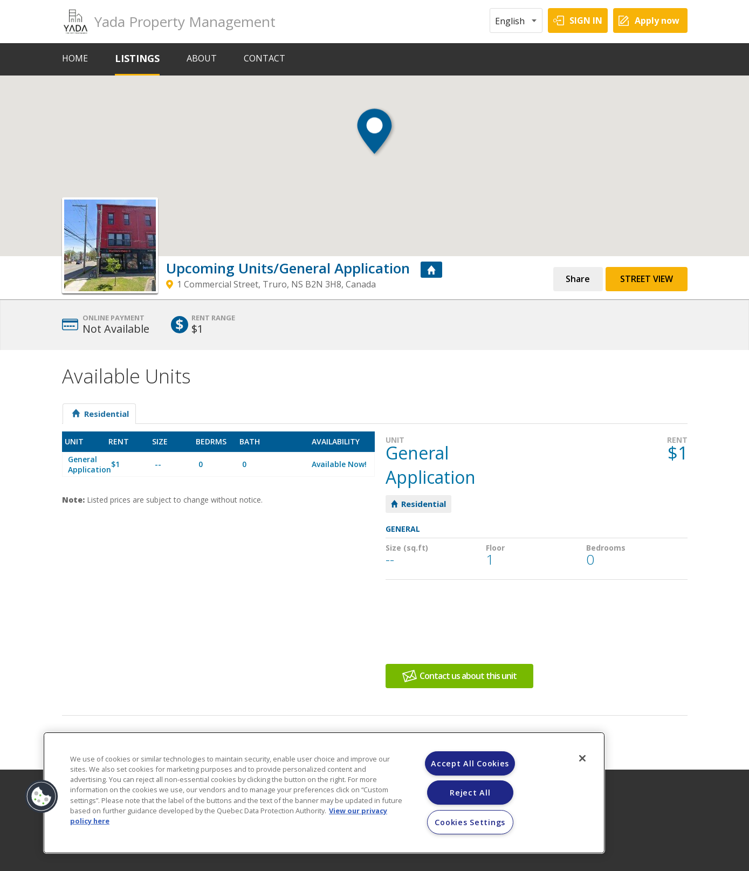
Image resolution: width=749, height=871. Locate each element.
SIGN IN (585, 20)
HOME (75, 58)
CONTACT (264, 58)
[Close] (582, 758)
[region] (324, 793)
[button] (374, 140)
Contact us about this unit (468, 676)
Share (578, 279)
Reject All (470, 792)
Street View (646, 279)
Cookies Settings (470, 822)
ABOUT (202, 58)
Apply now (657, 20)
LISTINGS (137, 58)
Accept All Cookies (470, 763)
